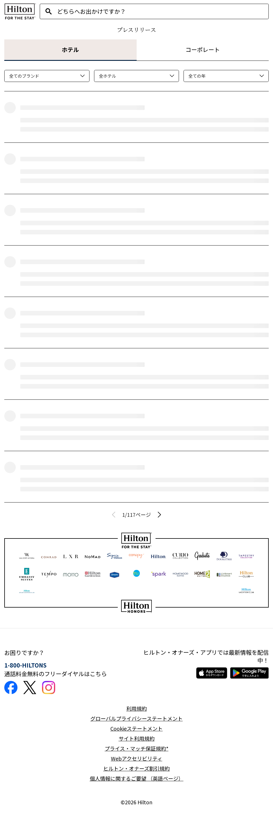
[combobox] (162, 11)
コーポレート (203, 49)
